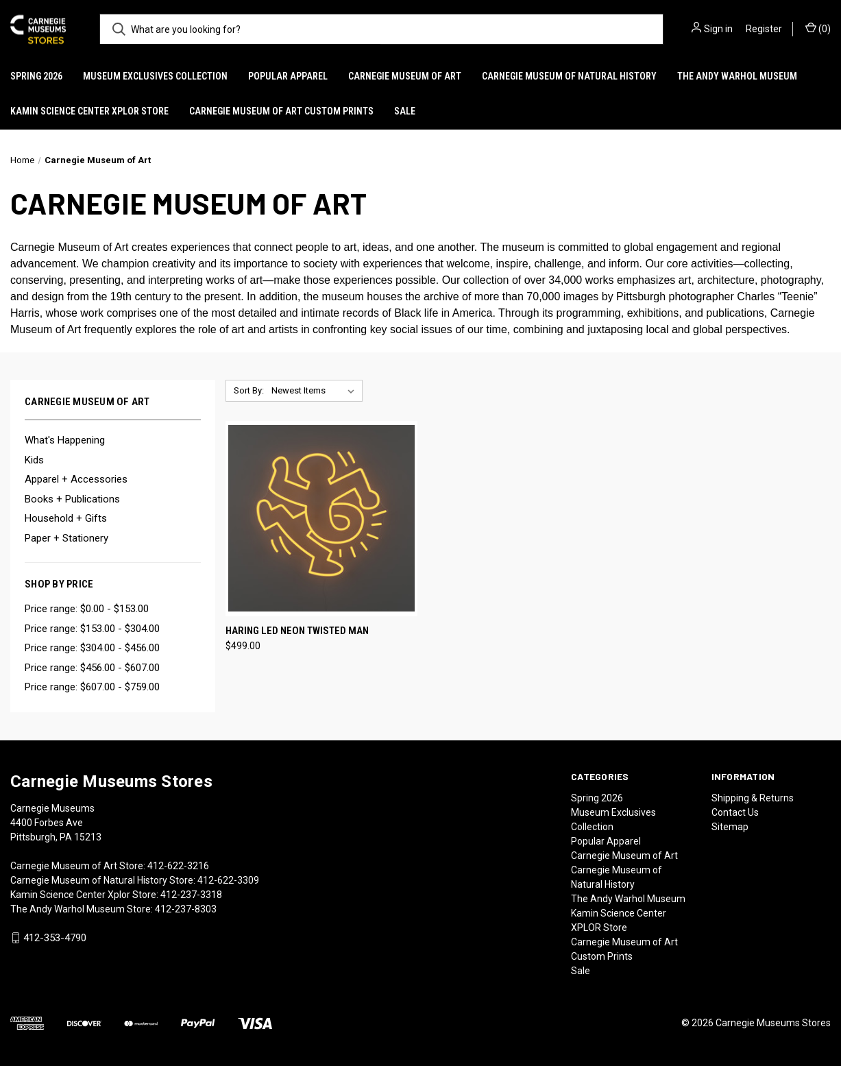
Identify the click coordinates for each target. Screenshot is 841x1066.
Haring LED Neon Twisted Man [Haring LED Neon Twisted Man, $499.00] (297, 631)
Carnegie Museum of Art (404, 76)
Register (764, 28)
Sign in (718, 28)
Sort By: (249, 390)
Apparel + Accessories (76, 479)
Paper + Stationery (66, 538)
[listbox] (315, 390)
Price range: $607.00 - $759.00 (92, 687)
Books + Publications (72, 499)
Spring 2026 (36, 76)
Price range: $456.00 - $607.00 (92, 668)
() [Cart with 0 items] (818, 28)
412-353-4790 (54, 938)
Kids (34, 460)
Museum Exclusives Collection (155, 76)
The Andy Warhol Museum (737, 76)
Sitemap (729, 826)
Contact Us (735, 812)
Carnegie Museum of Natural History (569, 76)
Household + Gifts (66, 518)
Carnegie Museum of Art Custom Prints (281, 111)
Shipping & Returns (752, 797)
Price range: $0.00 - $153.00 (87, 609)
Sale (404, 111)
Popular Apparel (288, 76)
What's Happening (65, 440)
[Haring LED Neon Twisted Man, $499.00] (321, 519)
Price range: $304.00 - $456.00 (92, 648)
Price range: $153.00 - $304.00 (92, 628)
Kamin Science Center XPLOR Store (89, 111)
